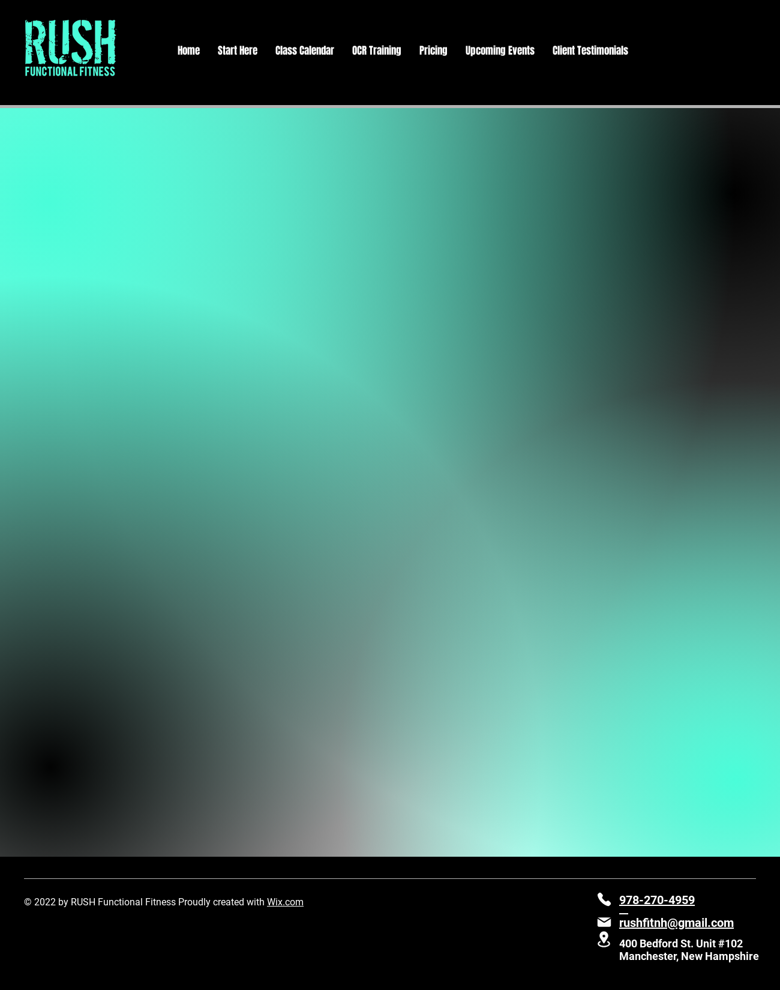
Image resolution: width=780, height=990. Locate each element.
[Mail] (604, 922)
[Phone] (604, 899)
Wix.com (285, 902)
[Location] (603, 939)
